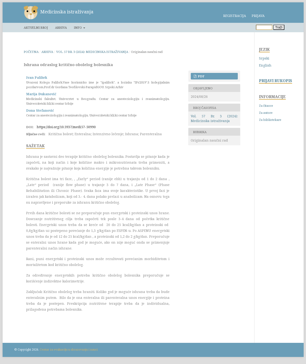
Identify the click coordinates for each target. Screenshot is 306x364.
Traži (278, 27)
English (265, 65)
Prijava (258, 15)
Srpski (264, 58)
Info (78, 27)
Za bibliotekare (270, 120)
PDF (201, 76)
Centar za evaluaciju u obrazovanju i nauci (69, 350)
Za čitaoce (266, 105)
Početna (31, 52)
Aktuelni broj (36, 27)
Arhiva (61, 27)
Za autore (266, 113)
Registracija (234, 15)
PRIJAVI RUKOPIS (275, 80)
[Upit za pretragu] (264, 27)
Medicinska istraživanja (66, 11)
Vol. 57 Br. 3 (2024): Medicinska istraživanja (92, 52)
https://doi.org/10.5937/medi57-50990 (66, 127)
